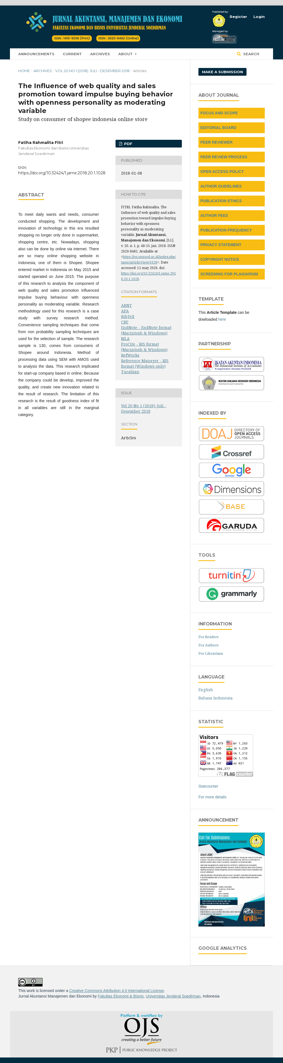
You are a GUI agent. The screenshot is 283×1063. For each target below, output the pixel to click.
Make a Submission (222, 72)
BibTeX (127, 316)
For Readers (208, 636)
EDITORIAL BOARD (218, 127)
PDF (127, 143)
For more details (212, 797)
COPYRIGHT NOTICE (219, 259)
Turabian (130, 371)
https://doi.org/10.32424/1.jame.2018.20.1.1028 (62, 172)
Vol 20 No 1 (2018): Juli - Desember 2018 (92, 71)
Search (250, 54)
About (126, 54)
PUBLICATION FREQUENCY (226, 230)
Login (259, 16)
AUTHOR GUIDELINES (221, 186)
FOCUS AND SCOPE (219, 113)
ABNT (126, 305)
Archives (100, 54)
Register (238, 16)
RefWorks (130, 355)
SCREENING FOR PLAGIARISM (229, 274)
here (222, 319)
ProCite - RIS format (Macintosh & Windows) (144, 346)
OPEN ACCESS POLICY (222, 171)
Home (24, 71)
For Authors (208, 645)
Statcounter (208, 786)
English (205, 689)
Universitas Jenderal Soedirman (173, 996)
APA (125, 311)
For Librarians (210, 653)
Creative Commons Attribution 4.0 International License (116, 990)
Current (72, 54)
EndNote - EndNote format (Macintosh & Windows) (146, 330)
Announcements (36, 54)
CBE (124, 322)
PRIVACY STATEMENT (220, 245)
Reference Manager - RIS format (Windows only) (145, 363)
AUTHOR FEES (214, 215)
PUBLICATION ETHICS (221, 201)
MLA (125, 338)
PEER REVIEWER (216, 142)
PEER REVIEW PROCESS (223, 157)
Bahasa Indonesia (215, 698)
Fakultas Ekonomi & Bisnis (121, 996)
